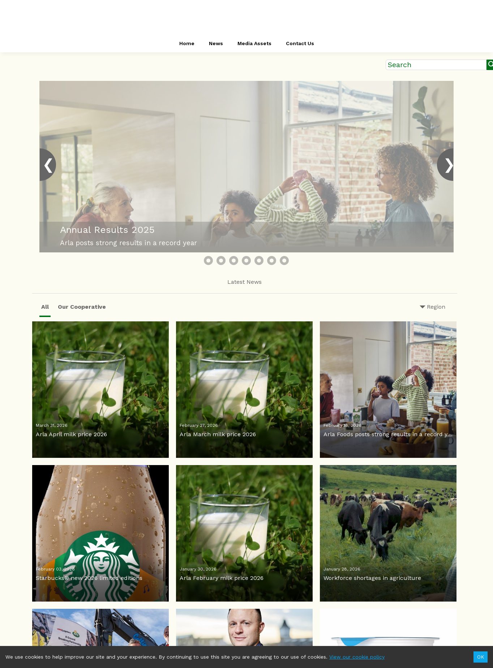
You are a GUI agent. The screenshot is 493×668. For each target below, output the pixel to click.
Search (399, 65)
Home (186, 43)
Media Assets (254, 43)
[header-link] (246, 18)
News (216, 43)
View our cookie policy (357, 657)
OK (480, 657)
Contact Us (300, 43)
